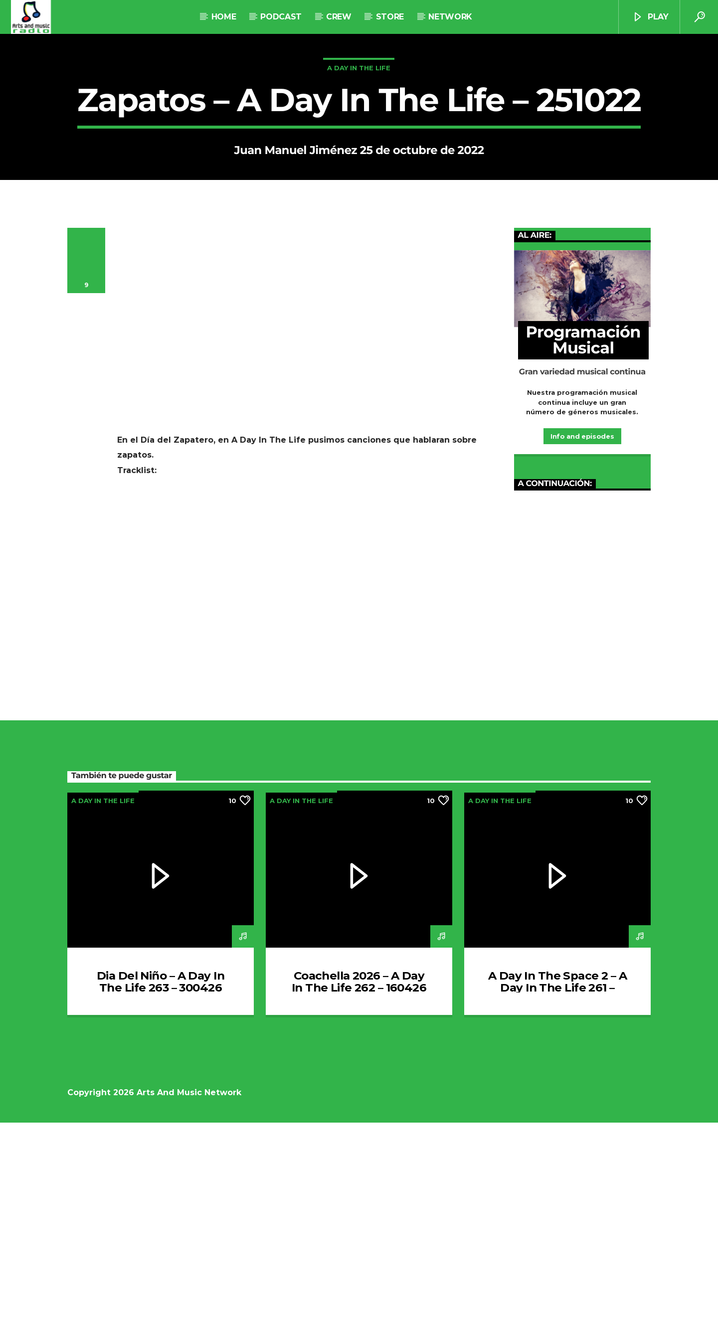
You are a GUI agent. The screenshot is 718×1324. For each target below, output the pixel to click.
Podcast (281, 16)
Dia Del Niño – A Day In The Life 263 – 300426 (160, 1183)
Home (223, 16)
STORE (390, 16)
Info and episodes (582, 638)
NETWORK (450, 16)
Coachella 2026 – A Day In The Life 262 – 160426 (359, 1183)
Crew (339, 16)
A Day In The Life (358, 168)
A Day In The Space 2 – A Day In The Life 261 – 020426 (557, 1189)
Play (650, 17)
